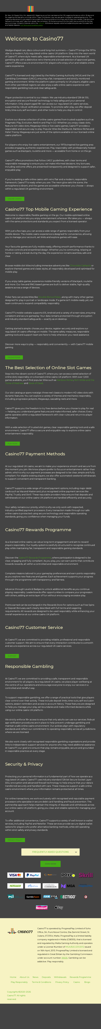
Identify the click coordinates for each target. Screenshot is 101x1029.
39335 (65, 983)
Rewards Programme (80, 1002)
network (38, 48)
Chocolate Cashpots (80, 291)
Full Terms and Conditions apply (28, 50)
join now (50, 889)
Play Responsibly (19, 1007)
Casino (76, 1007)
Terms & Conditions (41, 1007)
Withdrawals (60, 1002)
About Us (24, 1002)
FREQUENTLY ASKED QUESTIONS (54, 877)
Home (13, 1002)
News (35, 1002)
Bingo (87, 1007)
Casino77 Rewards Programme (35, 583)
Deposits (46, 1002)
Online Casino (15, 224)
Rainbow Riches (65, 405)
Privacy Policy (15, 865)
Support (12, 681)
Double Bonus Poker (49, 322)
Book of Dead (36, 408)
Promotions (14, 383)
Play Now (19, 32)
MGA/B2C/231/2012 (74, 972)
